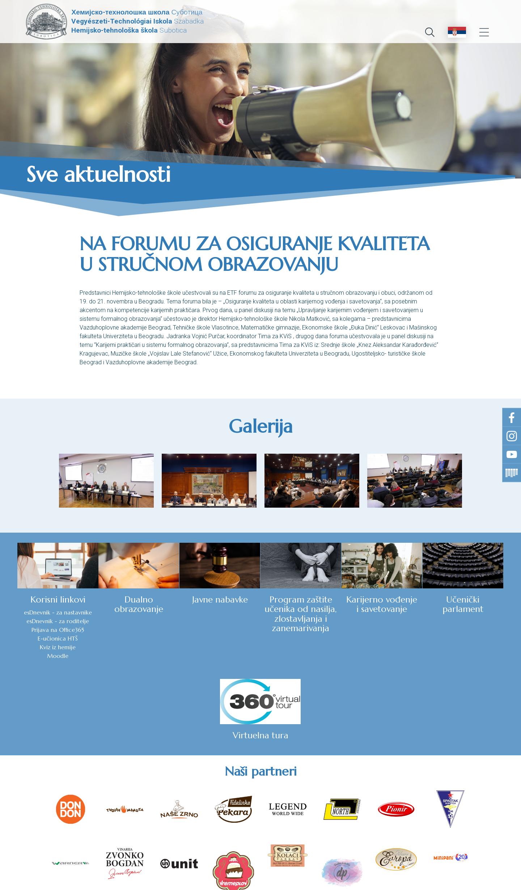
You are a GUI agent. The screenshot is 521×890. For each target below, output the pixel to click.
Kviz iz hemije (37, 656)
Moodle (37, 664)
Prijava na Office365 (37, 638)
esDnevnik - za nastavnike (37, 617)
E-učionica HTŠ (37, 647)
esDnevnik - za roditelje (37, 630)
